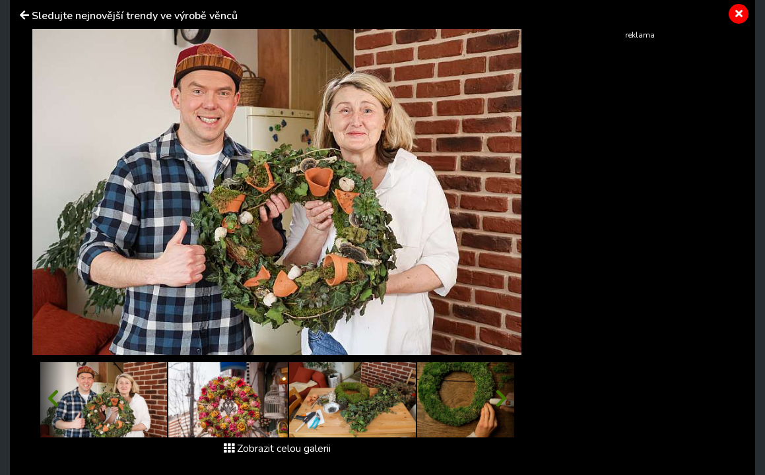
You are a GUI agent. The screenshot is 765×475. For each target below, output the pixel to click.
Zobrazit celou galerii (277, 448)
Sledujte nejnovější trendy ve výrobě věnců (135, 16)
